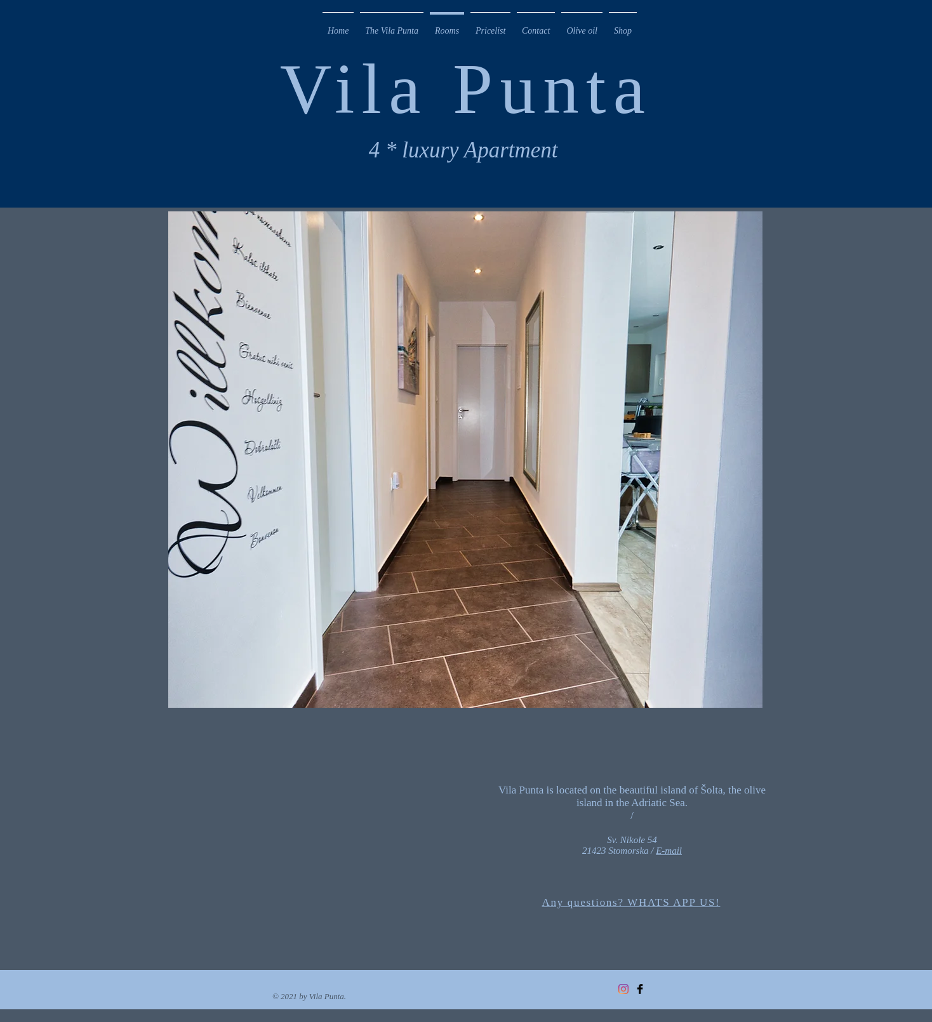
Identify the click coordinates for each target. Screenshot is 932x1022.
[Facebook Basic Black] (640, 989)
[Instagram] (623, 989)
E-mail (669, 851)
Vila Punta (466, 88)
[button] (465, 459)
